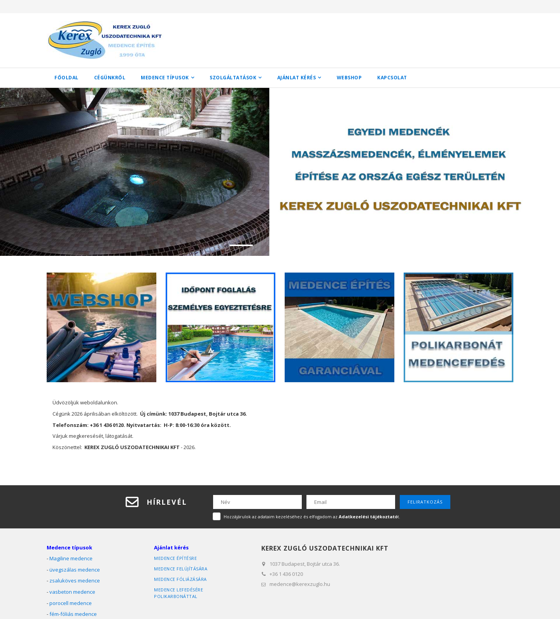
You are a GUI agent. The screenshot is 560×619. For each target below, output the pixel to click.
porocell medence (70, 602)
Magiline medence (71, 558)
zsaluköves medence (74, 580)
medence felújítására (180, 569)
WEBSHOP (349, 77)
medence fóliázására (180, 579)
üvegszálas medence (74, 569)
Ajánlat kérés (296, 77)
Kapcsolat (392, 77)
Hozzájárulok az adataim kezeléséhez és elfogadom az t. (312, 516)
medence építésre (175, 558)
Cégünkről (110, 77)
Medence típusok (165, 77)
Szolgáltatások (233, 77)
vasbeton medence (72, 591)
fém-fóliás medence (73, 613)
